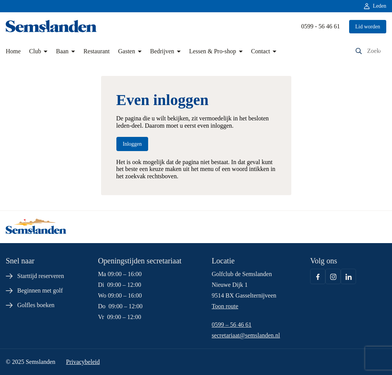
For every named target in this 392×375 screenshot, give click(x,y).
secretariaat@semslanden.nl (246, 335)
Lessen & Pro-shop (212, 51)
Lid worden (367, 27)
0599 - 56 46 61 (320, 26)
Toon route (225, 306)
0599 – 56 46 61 (232, 324)
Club (35, 51)
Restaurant (96, 51)
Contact (260, 51)
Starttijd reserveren (40, 276)
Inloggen (132, 144)
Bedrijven (162, 51)
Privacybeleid (83, 362)
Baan (62, 51)
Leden (379, 6)
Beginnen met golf (40, 290)
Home (13, 51)
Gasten (126, 51)
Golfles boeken (35, 305)
